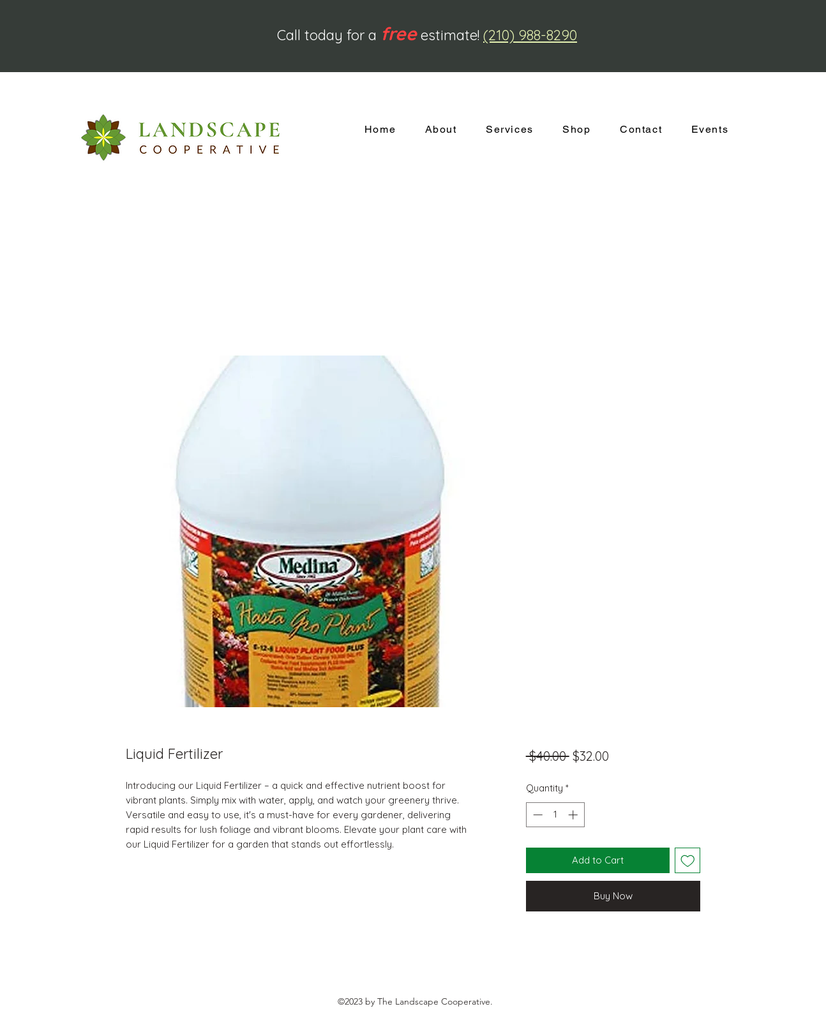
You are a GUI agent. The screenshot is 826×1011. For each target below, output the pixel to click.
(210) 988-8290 (530, 35)
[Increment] (574, 815)
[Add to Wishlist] (688, 861)
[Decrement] (536, 815)
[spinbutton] (555, 815)
